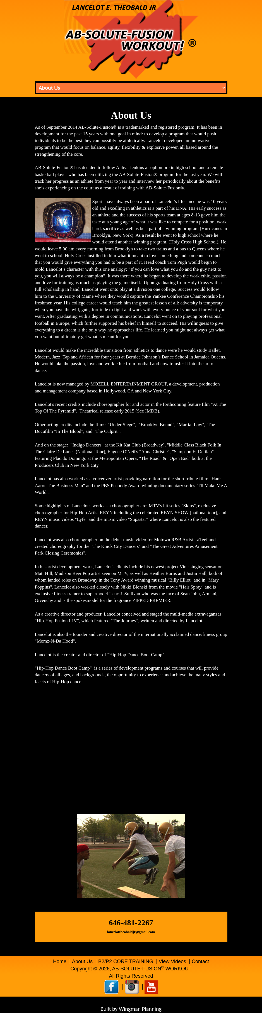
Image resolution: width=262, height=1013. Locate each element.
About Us (83, 961)
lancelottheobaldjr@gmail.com (131, 932)
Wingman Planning (140, 1008)
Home (59, 961)
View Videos (173, 961)
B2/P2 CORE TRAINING (126, 961)
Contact (200, 961)
